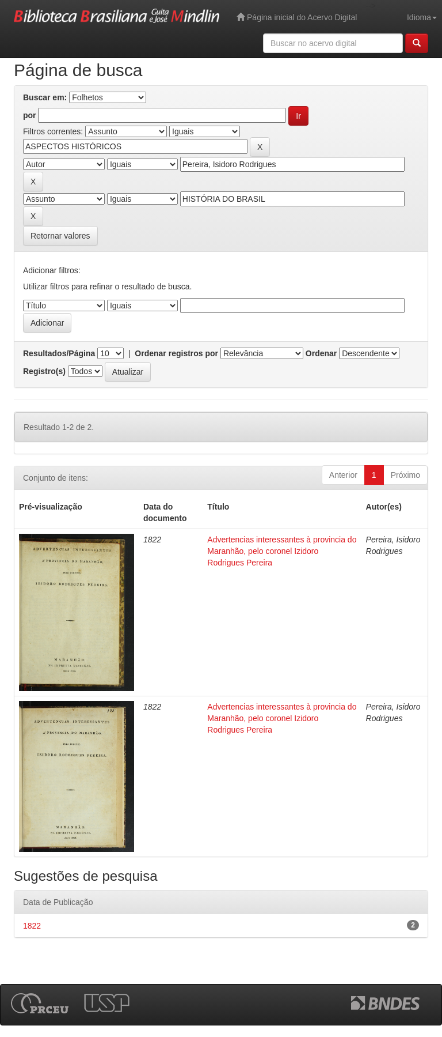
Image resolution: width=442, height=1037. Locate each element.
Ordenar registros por (176, 353)
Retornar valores (60, 235)
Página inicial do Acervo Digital (297, 17)
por (29, 115)
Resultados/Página (59, 353)
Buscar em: (45, 97)
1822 (32, 925)
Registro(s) (44, 371)
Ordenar (321, 353)
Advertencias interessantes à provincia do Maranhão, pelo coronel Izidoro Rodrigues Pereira (281, 551)
